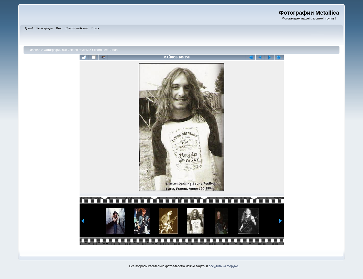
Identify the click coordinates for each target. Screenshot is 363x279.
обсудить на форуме (223, 266)
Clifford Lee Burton (105, 50)
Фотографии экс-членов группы (66, 50)
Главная (34, 50)
